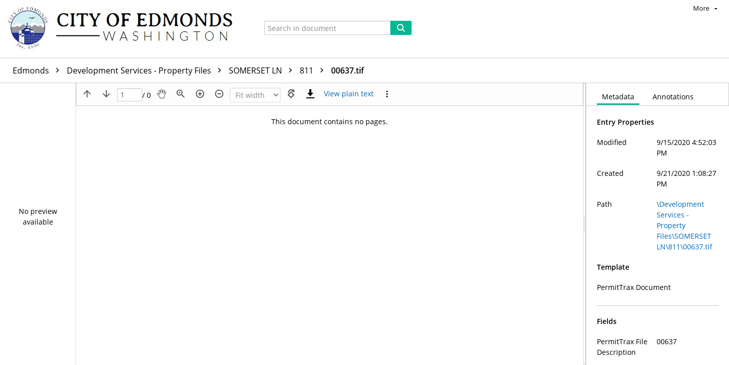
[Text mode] (349, 93)
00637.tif (347, 70)
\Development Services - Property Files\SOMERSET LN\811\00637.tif (684, 225)
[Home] (125, 29)
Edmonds (38, 70)
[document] (657, 224)
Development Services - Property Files (146, 70)
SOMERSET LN (263, 70)
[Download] (310, 93)
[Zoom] (255, 95)
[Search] (401, 28)
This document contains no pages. (329, 121)
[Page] (129, 95)
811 (314, 70)
